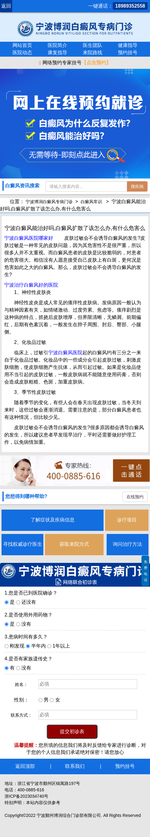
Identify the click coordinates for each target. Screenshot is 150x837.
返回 (6, 6)
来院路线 (92, 52)
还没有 (28, 602)
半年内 (38, 645)
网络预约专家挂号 (75, 62)
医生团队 (92, 45)
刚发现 (17, 645)
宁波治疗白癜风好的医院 (31, 285)
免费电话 (145, 571)
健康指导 (127, 45)
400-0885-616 (30, 789)
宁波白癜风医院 (65, 352)
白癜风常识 (91, 201)
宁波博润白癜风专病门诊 (49, 201)
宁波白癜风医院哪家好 (28, 238)
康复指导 (57, 52)
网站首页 (22, 45)
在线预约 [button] (135, 496)
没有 (26, 624)
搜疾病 (137, 186)
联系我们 (75, 766)
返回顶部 (25, 766)
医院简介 (57, 45)
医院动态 (22, 52)
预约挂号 (127, 52)
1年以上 (61, 645)
